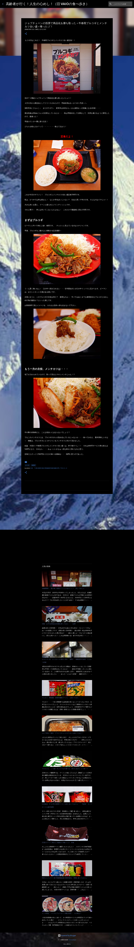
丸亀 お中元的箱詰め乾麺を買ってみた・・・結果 (59, 624)
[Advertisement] (67, 511)
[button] (26, 33)
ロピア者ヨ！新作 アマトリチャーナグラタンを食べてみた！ (62, 733)
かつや (27, 465)
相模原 (33, 465)
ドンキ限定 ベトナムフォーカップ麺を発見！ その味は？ (61, 913)
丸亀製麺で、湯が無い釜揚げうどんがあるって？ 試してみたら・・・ (65, 588)
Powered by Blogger (67, 935)
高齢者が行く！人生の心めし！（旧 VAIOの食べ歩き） (47, 4)
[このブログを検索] (121, 3)
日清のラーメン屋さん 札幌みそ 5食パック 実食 (58, 842)
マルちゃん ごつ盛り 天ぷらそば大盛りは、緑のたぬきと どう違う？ (65, 768)
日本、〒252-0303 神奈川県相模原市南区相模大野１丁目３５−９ (48, 468)
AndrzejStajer (72, 939)
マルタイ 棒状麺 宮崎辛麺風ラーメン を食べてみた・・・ (62, 698)
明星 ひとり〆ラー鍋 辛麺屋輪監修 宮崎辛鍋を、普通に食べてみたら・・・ (66, 878)
